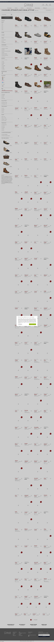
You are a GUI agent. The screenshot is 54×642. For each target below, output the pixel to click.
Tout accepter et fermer (32, 324)
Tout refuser (20, 324)
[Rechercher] (11, 15)
